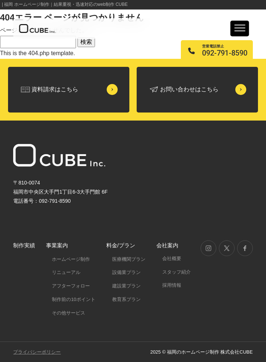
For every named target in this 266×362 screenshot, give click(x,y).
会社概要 (171, 258)
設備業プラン (126, 272)
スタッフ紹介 (176, 272)
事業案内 (57, 245)
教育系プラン (126, 299)
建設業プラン (126, 286)
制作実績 (24, 245)
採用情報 (171, 285)
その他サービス (68, 313)
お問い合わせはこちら (189, 89)
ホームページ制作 (71, 259)
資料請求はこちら (54, 89)
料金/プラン (120, 245)
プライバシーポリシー (37, 352)
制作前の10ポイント (73, 299)
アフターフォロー (71, 286)
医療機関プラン (128, 259)
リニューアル (66, 272)
